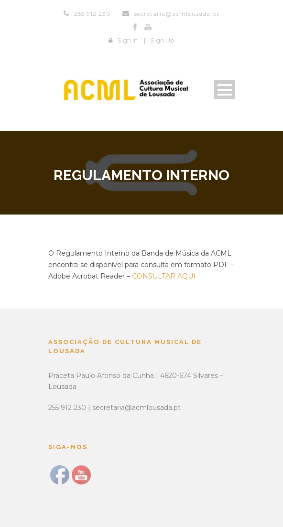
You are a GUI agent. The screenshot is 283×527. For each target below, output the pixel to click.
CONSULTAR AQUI (164, 276)
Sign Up (162, 40)
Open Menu (224, 89)
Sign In (127, 40)
